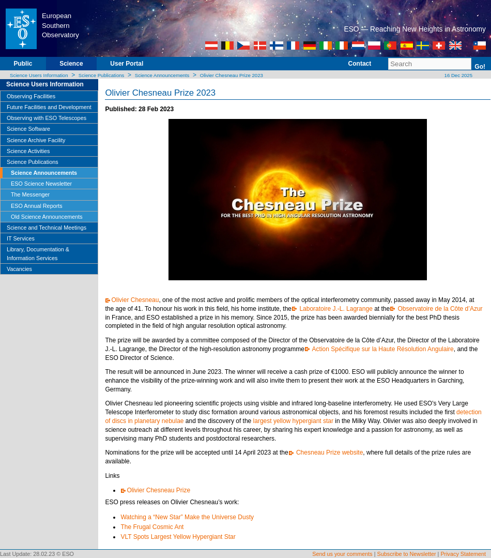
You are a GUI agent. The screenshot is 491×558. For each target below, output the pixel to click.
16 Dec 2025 (457, 75)
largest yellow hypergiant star (292, 421)
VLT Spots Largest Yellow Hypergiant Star (179, 536)
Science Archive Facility (36, 140)
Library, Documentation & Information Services (38, 253)
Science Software (28, 129)
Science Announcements (162, 75)
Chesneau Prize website (329, 452)
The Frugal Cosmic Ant (152, 527)
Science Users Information (39, 75)
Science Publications (102, 75)
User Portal (126, 63)
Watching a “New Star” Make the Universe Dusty (187, 517)
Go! (479, 66)
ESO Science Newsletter (41, 183)
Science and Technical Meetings (46, 227)
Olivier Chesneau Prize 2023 (231, 75)
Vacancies (19, 269)
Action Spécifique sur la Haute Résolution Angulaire (382, 349)
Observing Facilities (31, 96)
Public (22, 63)
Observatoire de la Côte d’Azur (439, 308)
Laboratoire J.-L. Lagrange (335, 308)
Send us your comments (342, 554)
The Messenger (30, 194)
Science (71, 63)
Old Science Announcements (47, 217)
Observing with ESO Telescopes (46, 118)
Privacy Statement (463, 554)
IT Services (21, 238)
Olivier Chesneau (135, 300)
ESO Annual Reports (37, 206)
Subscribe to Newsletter (406, 554)
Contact (360, 63)
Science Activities (28, 151)
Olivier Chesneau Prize (159, 490)
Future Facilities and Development (49, 107)
